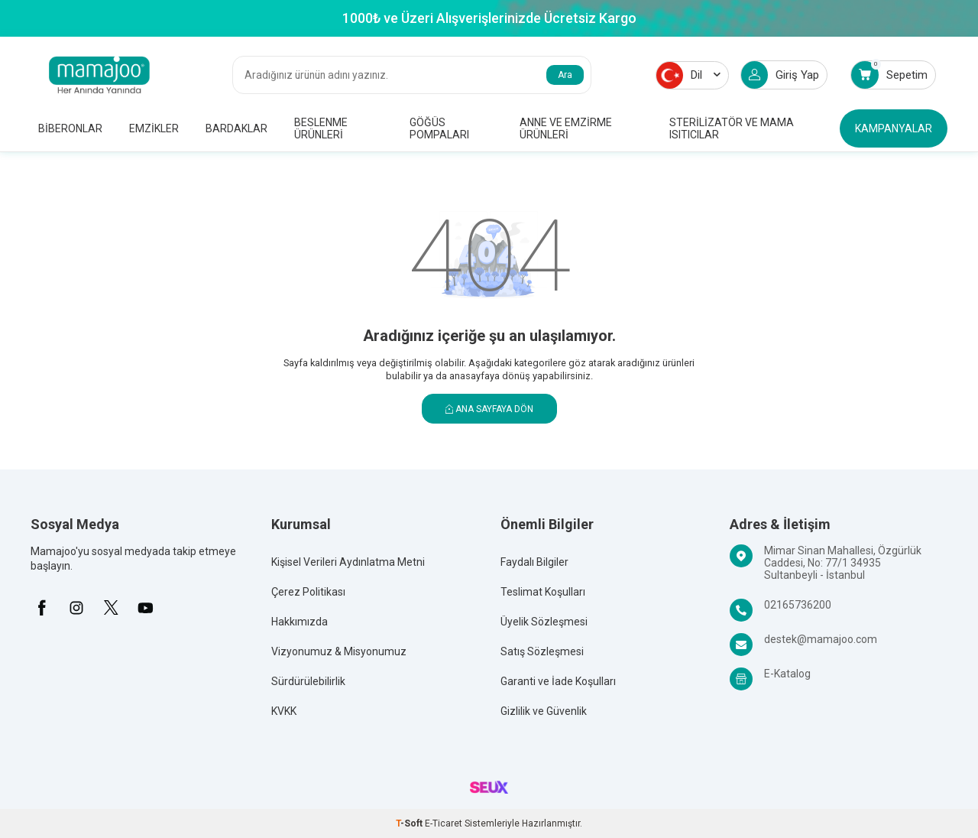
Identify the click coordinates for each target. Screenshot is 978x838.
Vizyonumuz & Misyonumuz (338, 651)
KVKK (283, 711)
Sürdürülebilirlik (308, 681)
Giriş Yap (780, 75)
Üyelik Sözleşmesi (544, 622)
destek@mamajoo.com (820, 639)
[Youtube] (145, 607)
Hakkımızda (299, 622)
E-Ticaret (443, 823)
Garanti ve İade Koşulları (558, 681)
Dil (688, 75)
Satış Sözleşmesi (542, 651)
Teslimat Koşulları (542, 592)
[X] (110, 607)
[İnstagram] (76, 607)
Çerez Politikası (308, 592)
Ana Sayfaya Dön (489, 409)
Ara (565, 75)
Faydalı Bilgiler (534, 562)
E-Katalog (787, 673)
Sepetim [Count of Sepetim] (889, 74)
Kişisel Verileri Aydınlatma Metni (348, 562)
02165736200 (797, 605)
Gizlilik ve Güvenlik (543, 711)
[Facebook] (42, 607)
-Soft (410, 823)
